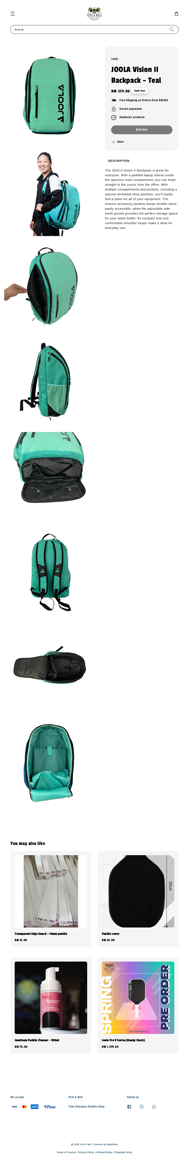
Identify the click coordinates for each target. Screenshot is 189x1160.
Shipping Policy (123, 1152)
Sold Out (142, 129)
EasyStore (112, 1144)
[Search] (172, 29)
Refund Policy (104, 1152)
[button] (12, 13)
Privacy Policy (86, 1152)
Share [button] (117, 142)
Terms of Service (66, 1152)
